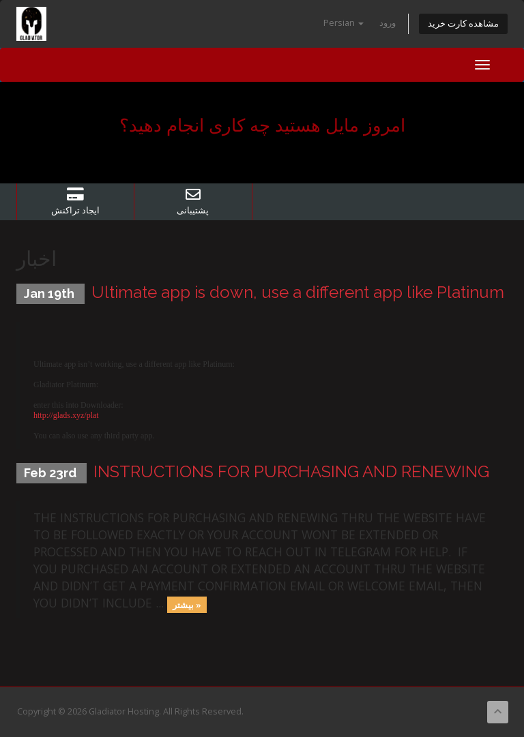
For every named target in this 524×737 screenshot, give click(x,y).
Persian (343, 23)
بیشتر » (187, 604)
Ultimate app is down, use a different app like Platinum (297, 292)
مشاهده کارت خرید (463, 23)
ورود (387, 23)
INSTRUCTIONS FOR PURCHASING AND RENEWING (291, 471)
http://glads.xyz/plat (66, 415)
